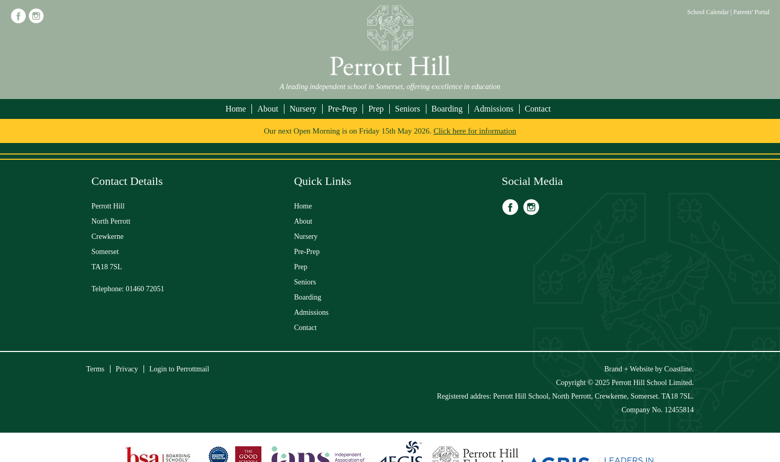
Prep (375, 108)
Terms (95, 369)
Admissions (494, 108)
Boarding (447, 108)
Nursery (303, 108)
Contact (538, 108)
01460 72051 (145, 289)
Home (236, 108)
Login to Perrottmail (179, 369)
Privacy (127, 369)
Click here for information (474, 131)
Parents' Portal (751, 12)
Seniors (407, 108)
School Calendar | (710, 12)
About (267, 108)
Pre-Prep (342, 108)
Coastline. (679, 369)
